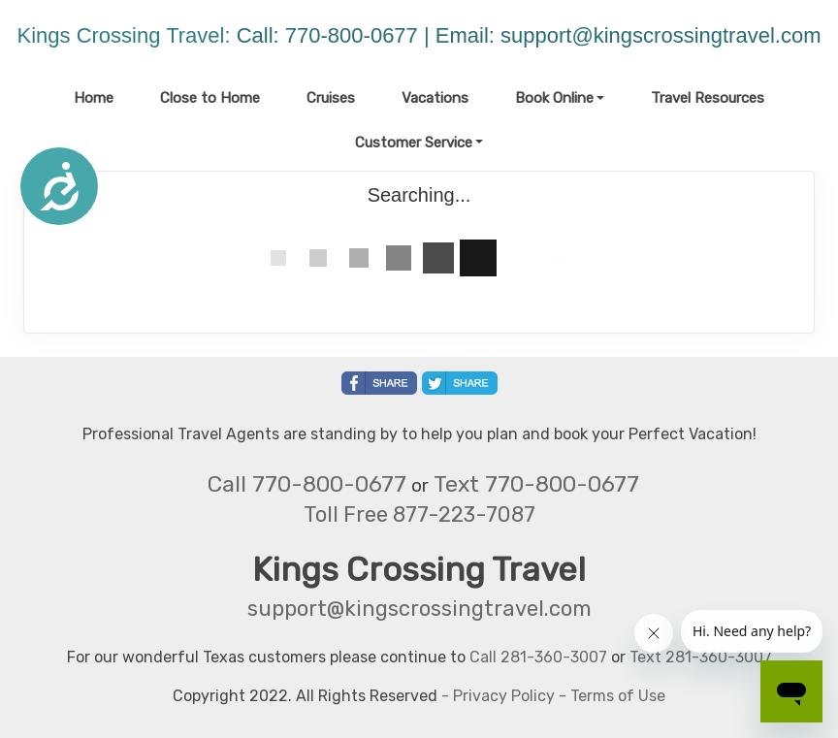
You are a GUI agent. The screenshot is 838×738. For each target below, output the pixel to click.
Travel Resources (707, 98)
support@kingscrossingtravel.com (660, 35)
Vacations (435, 98)
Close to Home (210, 98)
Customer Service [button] (413, 142)
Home (93, 98)
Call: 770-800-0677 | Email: (368, 35)
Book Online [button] (554, 98)
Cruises (330, 98)
